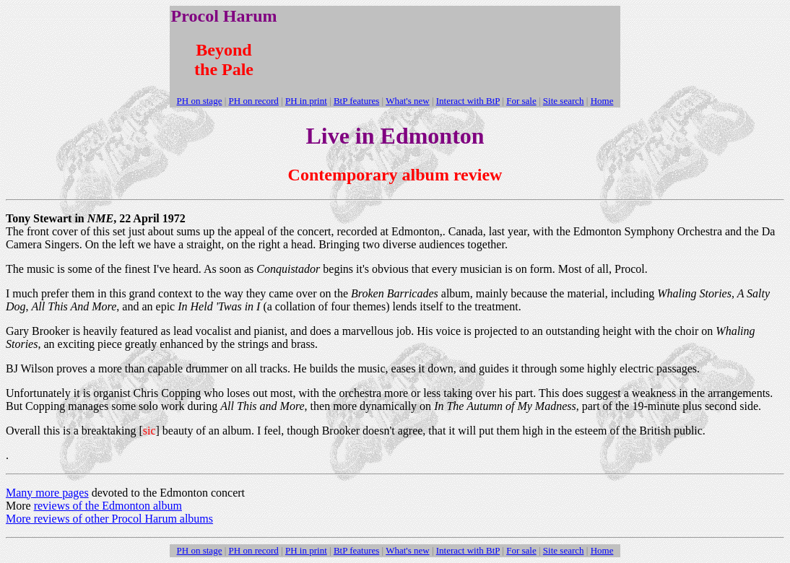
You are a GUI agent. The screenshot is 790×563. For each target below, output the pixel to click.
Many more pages (47, 492)
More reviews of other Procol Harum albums (109, 518)
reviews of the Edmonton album (108, 505)
